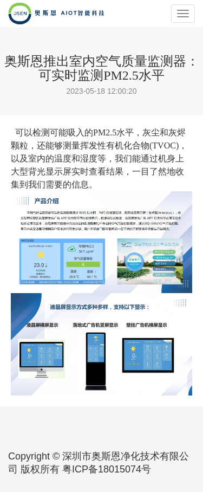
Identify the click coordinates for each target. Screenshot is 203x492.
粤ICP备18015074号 (106, 469)
